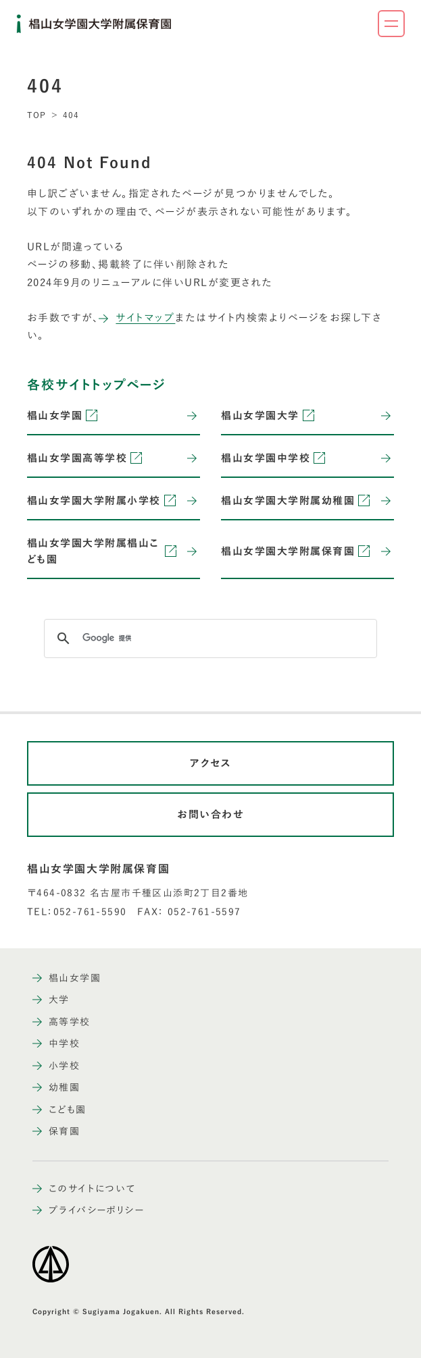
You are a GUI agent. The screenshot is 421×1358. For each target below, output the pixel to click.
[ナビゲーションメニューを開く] (391, 23)
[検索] (208, 638)
